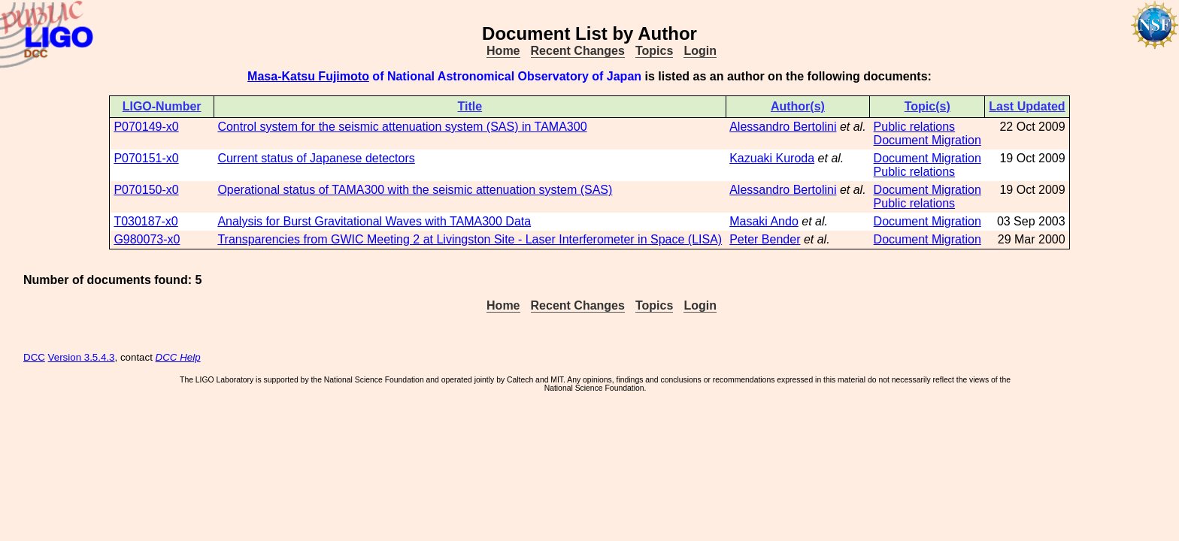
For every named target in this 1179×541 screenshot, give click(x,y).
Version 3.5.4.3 (81, 357)
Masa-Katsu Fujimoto (308, 76)
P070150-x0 (146, 189)
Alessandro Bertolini (782, 126)
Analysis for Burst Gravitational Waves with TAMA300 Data (374, 221)
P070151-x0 (146, 158)
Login (700, 50)
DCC (34, 357)
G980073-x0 (147, 239)
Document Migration (927, 140)
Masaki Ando (764, 221)
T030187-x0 (145, 221)
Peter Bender (764, 239)
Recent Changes (578, 50)
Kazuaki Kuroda (771, 158)
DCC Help (178, 357)
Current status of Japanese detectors (315, 158)
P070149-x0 (146, 126)
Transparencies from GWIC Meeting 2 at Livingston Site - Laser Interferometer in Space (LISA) (469, 239)
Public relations (915, 126)
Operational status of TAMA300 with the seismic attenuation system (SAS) (414, 189)
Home (503, 50)
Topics (654, 50)
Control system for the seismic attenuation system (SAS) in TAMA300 (401, 126)
